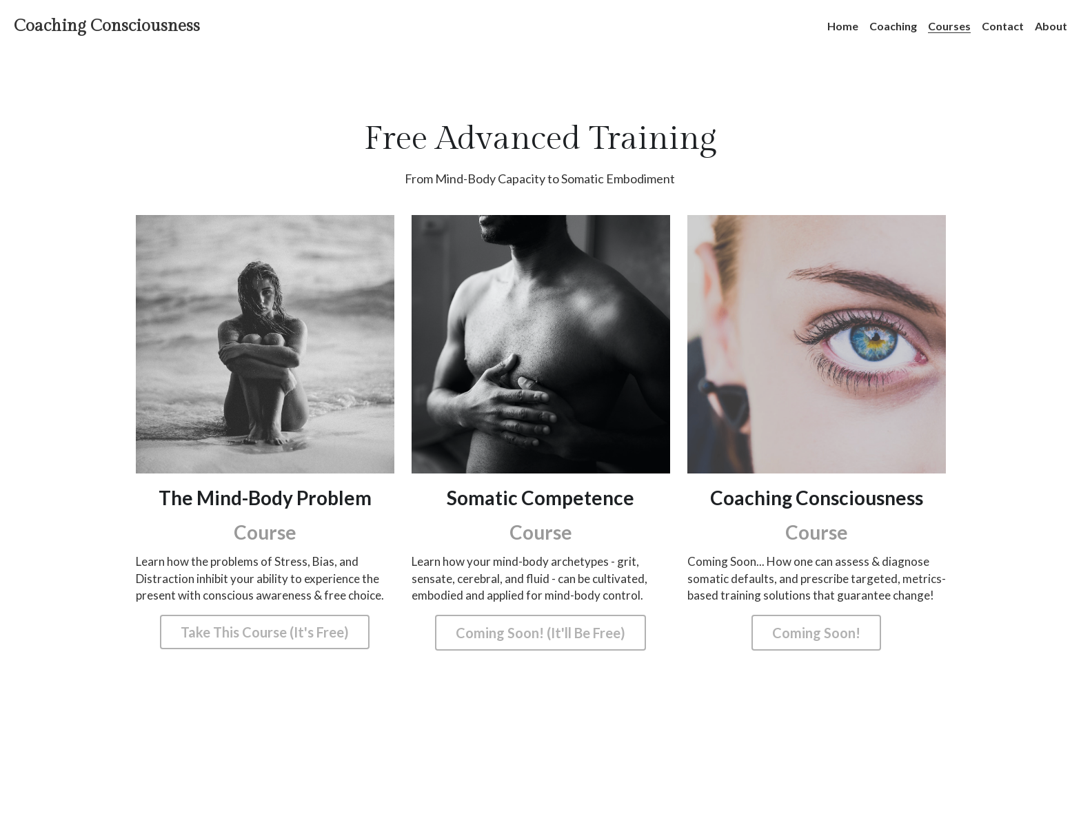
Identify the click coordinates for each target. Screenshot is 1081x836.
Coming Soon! (816, 632)
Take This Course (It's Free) (265, 632)
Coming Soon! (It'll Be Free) (540, 632)
